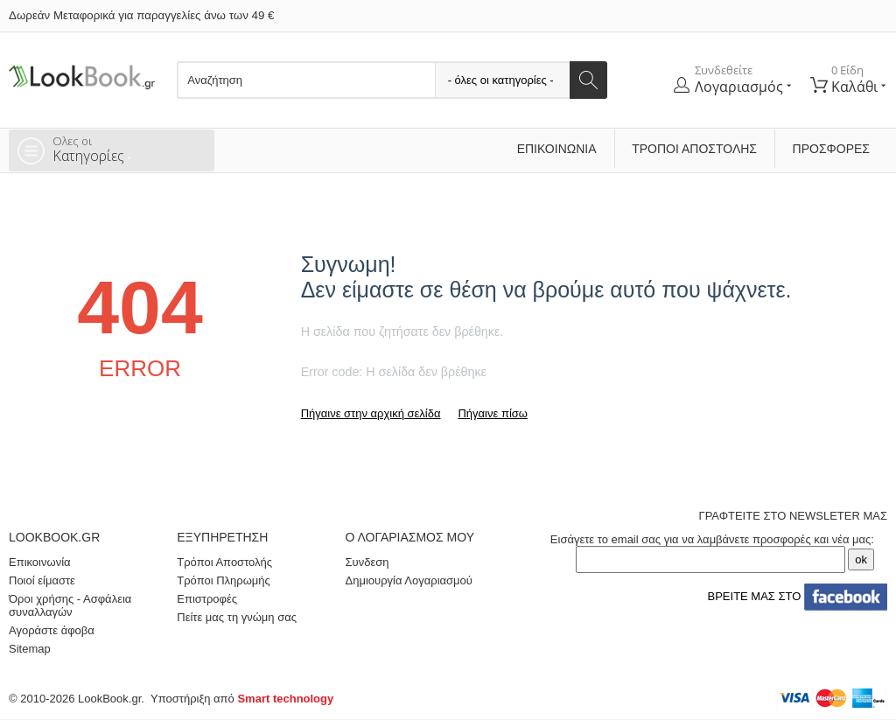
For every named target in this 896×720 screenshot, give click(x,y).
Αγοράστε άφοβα (51, 630)
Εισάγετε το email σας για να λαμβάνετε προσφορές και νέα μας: (712, 539)
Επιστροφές (207, 598)
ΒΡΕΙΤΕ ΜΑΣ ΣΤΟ (794, 596)
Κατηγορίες (129, 149)
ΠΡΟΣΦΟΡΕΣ (831, 149)
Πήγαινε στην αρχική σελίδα (371, 413)
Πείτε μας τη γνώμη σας (237, 617)
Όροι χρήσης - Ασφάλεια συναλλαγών (70, 605)
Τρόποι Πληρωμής (223, 580)
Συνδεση (367, 562)
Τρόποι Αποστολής (694, 149)
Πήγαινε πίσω (492, 413)
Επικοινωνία (557, 149)
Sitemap (30, 648)
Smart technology (285, 698)
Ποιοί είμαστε (42, 580)
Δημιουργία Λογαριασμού (409, 580)
